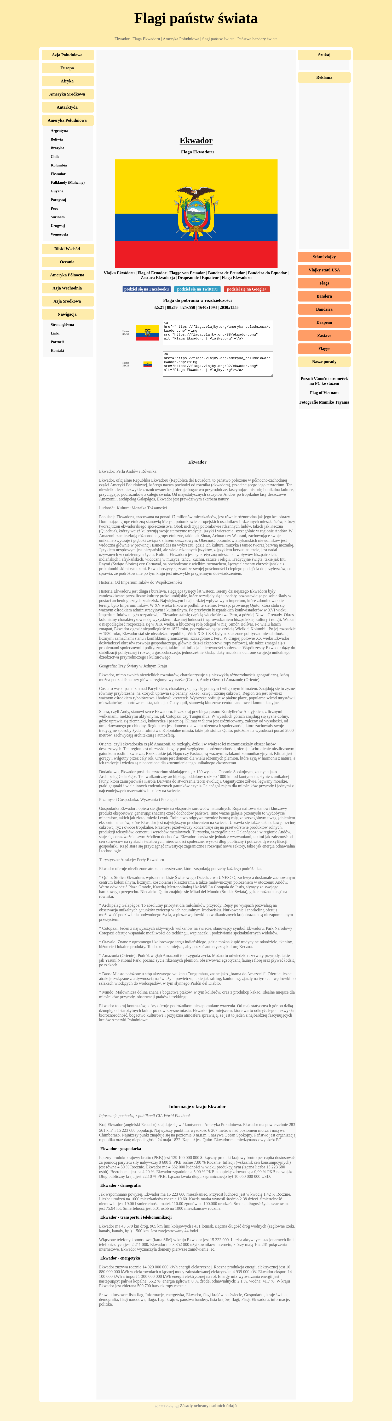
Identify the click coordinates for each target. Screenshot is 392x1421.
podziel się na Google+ (247, 289)
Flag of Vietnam (324, 393)
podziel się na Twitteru (197, 289)
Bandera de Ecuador (226, 273)
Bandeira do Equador (267, 273)
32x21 (159, 307)
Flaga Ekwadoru (237, 277)
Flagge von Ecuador (187, 273)
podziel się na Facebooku (146, 289)
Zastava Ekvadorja (158, 277)
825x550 (188, 307)
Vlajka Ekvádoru (119, 273)
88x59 (172, 307)
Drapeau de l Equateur (198, 277)
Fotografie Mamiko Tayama (324, 402)
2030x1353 (229, 307)
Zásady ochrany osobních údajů (208, 1415)
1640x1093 (207, 307)
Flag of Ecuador (152, 273)
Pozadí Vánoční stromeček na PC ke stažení (324, 381)
